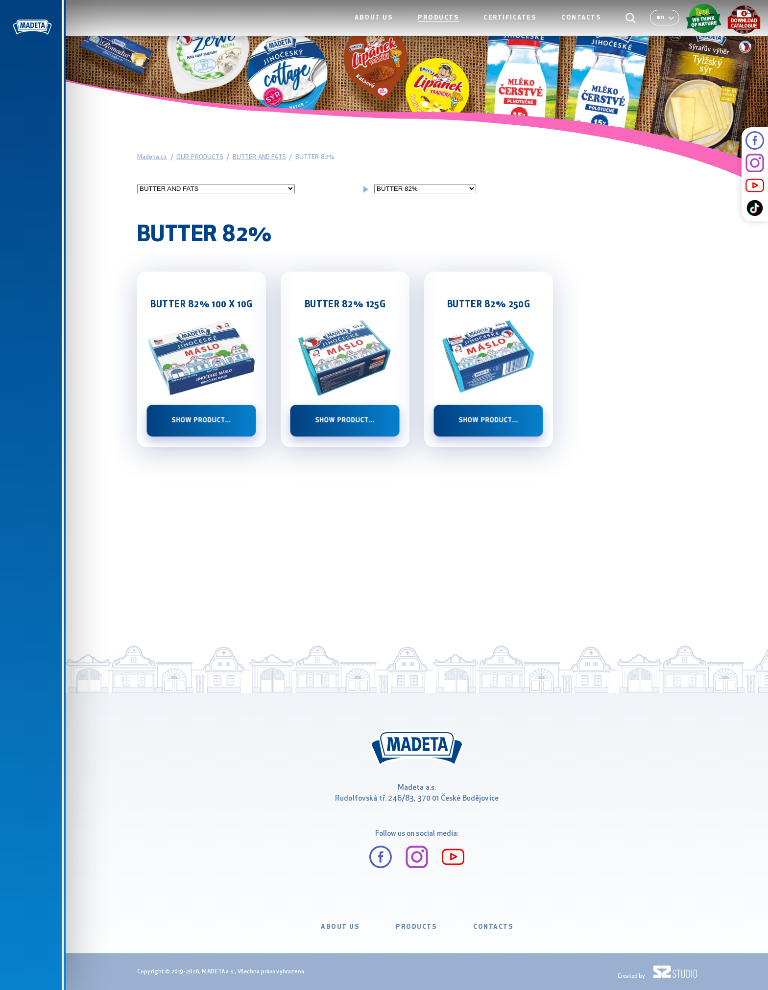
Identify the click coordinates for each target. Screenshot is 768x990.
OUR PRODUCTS (199, 157)
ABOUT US (384, 27)
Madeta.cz (152, 157)
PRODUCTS (446, 27)
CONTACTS (583, 27)
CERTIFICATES (515, 27)
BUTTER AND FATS (259, 157)
